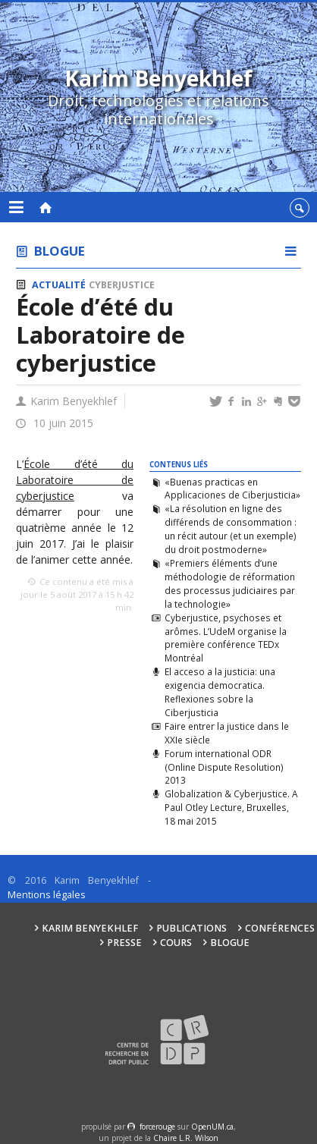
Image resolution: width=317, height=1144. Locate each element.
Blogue (59, 250)
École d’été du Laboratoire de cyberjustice (74, 480)
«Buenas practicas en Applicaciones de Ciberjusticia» (232, 488)
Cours (176, 942)
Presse (124, 942)
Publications (191, 928)
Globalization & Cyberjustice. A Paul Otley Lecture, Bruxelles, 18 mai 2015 (231, 807)
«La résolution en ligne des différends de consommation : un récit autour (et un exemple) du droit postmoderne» (231, 528)
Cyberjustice (122, 284)
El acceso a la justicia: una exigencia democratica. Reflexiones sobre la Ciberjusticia (220, 691)
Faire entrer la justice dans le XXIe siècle (227, 733)
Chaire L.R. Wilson (185, 1138)
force (157, 1126)
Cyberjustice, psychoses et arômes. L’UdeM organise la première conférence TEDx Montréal (226, 638)
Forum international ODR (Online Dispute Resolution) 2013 (224, 767)
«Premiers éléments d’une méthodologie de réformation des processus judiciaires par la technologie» (230, 583)
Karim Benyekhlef (90, 928)
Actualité (59, 284)
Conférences (280, 928)
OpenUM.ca (212, 1126)
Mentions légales (47, 894)
